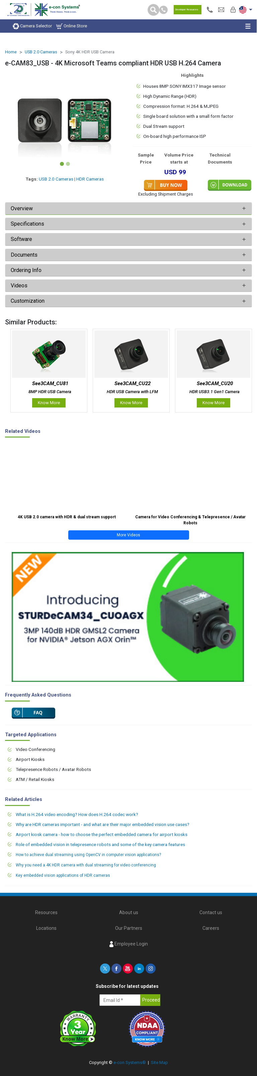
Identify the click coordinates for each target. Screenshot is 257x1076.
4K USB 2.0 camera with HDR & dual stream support (67, 517)
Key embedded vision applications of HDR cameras (63, 875)
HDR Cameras (90, 179)
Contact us (210, 912)
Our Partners (128, 928)
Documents (24, 255)
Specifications (28, 224)
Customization (28, 301)
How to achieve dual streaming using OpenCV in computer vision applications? (88, 854)
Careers (210, 928)
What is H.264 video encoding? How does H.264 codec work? (77, 814)
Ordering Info (26, 270)
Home (11, 51)
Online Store (71, 26)
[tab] (128, 209)
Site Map (159, 1062)
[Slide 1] (62, 164)
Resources (46, 912)
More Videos (128, 535)
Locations (46, 928)
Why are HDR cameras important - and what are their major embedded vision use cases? (102, 824)
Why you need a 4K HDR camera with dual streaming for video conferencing (86, 865)
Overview (22, 208)
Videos (19, 285)
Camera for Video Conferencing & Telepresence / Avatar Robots (190, 520)
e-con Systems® (129, 1062)
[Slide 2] (68, 164)
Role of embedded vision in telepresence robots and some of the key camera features (100, 844)
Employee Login (128, 944)
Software (21, 239)
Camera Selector (32, 26)
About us (128, 912)
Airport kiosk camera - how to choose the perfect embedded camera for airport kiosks (101, 834)
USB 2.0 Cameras (41, 51)
